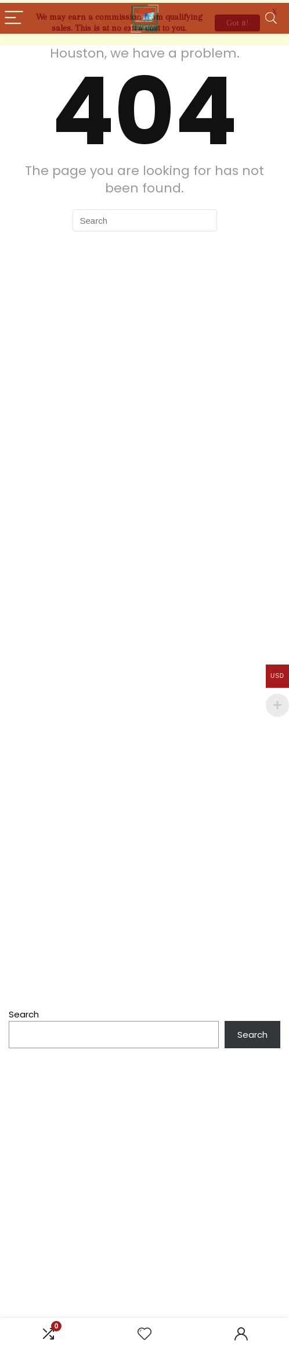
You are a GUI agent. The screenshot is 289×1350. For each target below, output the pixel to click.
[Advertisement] (144, 1161)
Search (24, 1012)
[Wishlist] (144, 1334)
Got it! (237, 22)
